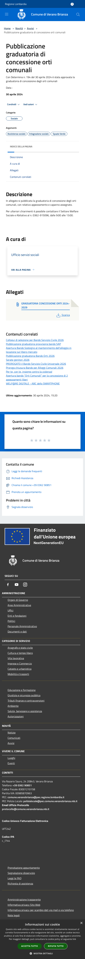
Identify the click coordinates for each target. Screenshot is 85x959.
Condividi (14, 104)
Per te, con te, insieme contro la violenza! (29, 372)
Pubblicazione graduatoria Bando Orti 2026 (30, 356)
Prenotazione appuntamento (24, 868)
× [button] (81, 923)
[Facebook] (8, 584)
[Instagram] (25, 584)
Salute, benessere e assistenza (25, 711)
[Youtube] (16, 584)
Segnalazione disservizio (21, 873)
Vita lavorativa (16, 658)
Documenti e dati (17, 632)
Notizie (12, 733)
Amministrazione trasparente (24, 899)
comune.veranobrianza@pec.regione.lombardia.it (36, 797)
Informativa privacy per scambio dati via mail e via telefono (41, 910)
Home (7, 28)
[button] (42, 953)
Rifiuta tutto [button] (56, 946)
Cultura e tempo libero (20, 653)
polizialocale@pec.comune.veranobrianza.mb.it (50, 801)
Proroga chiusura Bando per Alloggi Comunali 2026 (34, 368)
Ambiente (13, 706)
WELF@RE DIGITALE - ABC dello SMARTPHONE (33, 383)
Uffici (10, 610)
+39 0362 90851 (22, 785)
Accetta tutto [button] (29, 946)
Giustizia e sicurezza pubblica (24, 695)
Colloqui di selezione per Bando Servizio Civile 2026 (35, 340)
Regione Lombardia (15, 4)
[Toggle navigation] (7, 14)
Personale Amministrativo (22, 626)
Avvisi (30, 28)
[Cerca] (78, 14)
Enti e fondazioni (17, 616)
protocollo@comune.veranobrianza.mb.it (25, 809)
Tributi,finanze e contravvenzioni (26, 701)
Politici (11, 621)
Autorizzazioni (16, 716)
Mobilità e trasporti (18, 674)
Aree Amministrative (19, 605)
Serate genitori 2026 (17, 360)
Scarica (63, 315)
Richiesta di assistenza (20, 883)
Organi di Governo (18, 600)
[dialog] (42, 939)
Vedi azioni (30, 104)
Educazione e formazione (22, 690)
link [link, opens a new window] (74, 939)
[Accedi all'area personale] (72, 4)
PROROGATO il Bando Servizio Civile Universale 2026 (36, 364)
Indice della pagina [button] (21, 146)
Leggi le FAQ (14, 878)
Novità (19, 28)
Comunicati (14, 738)
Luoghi (11, 758)
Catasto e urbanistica (19, 669)
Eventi (11, 763)
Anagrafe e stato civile (20, 648)
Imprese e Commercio (20, 663)
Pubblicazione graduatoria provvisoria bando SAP (33, 344)
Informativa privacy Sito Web (24, 905)
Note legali (14, 915)
